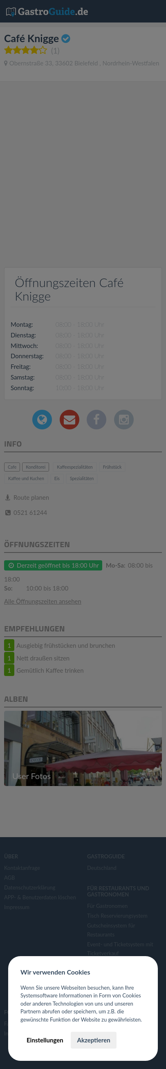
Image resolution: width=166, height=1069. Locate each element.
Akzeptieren (93, 1040)
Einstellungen (45, 1040)
